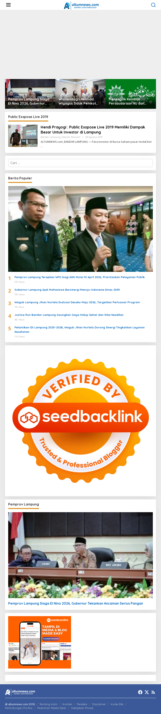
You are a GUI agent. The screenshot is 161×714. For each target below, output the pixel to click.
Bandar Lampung (51, 137)
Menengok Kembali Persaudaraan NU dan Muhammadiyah (126, 101)
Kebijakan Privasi (82, 708)
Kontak (67, 704)
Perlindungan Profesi (18, 708)
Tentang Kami (48, 704)
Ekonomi (75, 137)
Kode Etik (117, 704)
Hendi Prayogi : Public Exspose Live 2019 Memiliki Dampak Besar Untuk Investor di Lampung (93, 129)
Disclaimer (99, 704)
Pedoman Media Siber (51, 708)
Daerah (66, 137)
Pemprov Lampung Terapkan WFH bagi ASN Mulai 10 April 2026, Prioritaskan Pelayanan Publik (79, 277)
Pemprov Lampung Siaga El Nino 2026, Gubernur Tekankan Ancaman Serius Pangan (29, 101)
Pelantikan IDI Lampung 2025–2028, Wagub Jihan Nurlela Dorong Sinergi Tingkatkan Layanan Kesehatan (79, 329)
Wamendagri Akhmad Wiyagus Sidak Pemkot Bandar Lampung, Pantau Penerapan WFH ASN (79, 101)
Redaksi (82, 704)
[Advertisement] (80, 44)
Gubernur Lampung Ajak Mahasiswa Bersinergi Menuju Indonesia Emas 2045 (67, 289)
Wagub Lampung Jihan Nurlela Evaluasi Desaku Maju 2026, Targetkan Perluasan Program (77, 302)
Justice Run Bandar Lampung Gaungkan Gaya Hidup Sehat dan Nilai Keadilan (68, 314)
